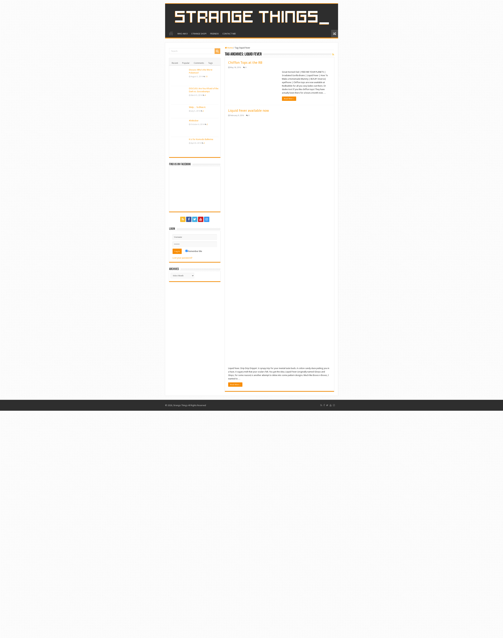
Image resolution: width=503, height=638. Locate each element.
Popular (186, 63)
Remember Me (193, 251)
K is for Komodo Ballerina (201, 139)
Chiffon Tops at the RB (245, 63)
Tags (210, 63)
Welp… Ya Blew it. (197, 107)
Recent (175, 63)
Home (229, 48)
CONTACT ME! (229, 33)
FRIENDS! (214, 33)
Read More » (289, 99)
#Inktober (194, 120)
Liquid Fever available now (248, 111)
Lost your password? (182, 258)
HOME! (171, 33)
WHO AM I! (182, 33)
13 (206, 76)
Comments (199, 63)
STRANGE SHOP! (198, 33)
